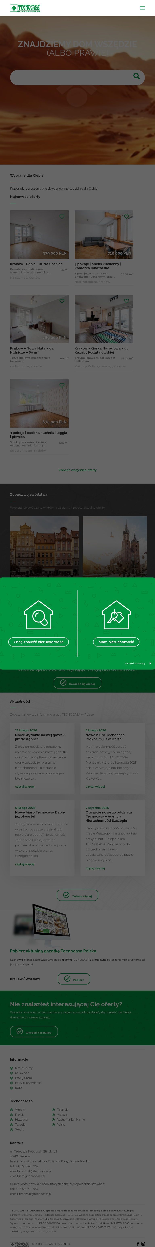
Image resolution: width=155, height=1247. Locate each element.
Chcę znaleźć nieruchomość (38, 642)
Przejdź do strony (138, 663)
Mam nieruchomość (116, 642)
